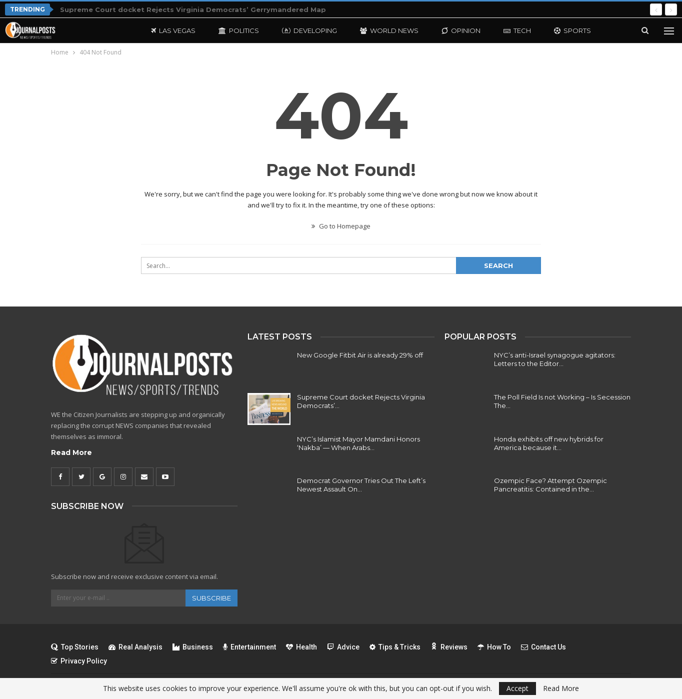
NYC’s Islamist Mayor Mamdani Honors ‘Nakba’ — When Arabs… (358, 443)
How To (494, 647)
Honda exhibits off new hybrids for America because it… (549, 443)
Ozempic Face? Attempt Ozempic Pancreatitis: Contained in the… (550, 484)
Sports (572, 30)
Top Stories (74, 647)
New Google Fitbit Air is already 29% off (360, 355)
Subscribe (211, 598)
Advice (343, 647)
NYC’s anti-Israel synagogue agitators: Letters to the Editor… (555, 359)
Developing (309, 30)
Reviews (449, 647)
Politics (238, 30)
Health (301, 647)
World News (389, 30)
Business (192, 647)
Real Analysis (135, 647)
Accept (517, 688)
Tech (517, 30)
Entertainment (249, 647)
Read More (71, 452)
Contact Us (543, 647)
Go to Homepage (341, 226)
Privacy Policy (79, 661)
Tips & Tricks (395, 647)
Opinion (461, 30)
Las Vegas (173, 30)
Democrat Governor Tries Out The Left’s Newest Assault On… (361, 484)
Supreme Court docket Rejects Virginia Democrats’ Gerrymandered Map (193, 10)
